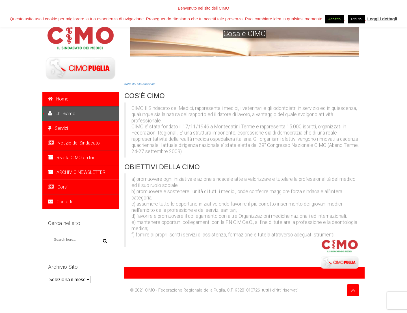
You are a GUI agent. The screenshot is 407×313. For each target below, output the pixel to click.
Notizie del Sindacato (74, 143)
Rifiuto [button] (356, 19)
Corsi (58, 187)
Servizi (58, 128)
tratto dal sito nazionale (139, 83)
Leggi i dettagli (382, 18)
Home (58, 99)
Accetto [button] (334, 19)
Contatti (60, 201)
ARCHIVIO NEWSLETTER (76, 172)
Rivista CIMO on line (72, 157)
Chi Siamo (61, 113)
